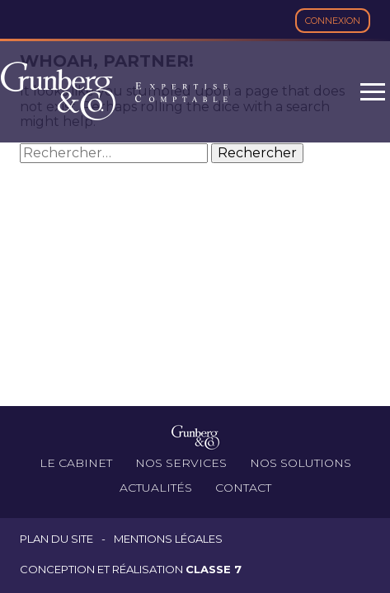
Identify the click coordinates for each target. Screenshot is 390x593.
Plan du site (56, 539)
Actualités (156, 487)
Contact (243, 487)
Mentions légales (168, 539)
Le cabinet (76, 462)
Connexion (332, 20)
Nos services (181, 462)
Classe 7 (214, 569)
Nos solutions (300, 462)
